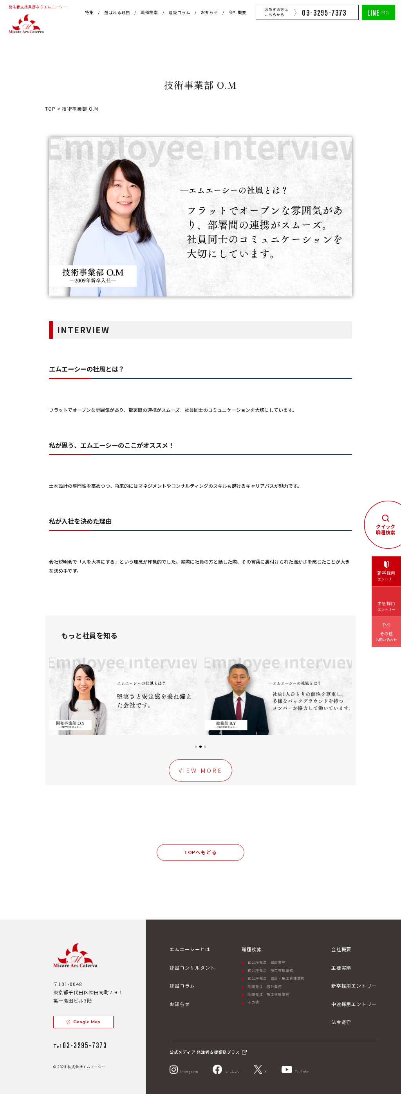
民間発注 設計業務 (264, 986)
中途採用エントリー (354, 1004)
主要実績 (341, 967)
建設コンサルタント (192, 967)
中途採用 (387, 606)
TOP (51, 108)
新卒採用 (387, 576)
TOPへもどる (200, 852)
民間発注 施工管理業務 (268, 994)
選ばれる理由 (117, 12)
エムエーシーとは (190, 949)
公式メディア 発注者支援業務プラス (205, 1052)
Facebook (226, 1069)
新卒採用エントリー (354, 985)
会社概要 (237, 12)
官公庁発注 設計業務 (266, 962)
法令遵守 (341, 1022)
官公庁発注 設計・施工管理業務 (276, 978)
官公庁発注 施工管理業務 (270, 970)
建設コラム (179, 12)
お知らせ (209, 12)
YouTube (295, 1069)
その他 (253, 1002)
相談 (378, 11)
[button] (58, 696)
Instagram (184, 1069)
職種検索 (149, 12)
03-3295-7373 (324, 12)
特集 (89, 12)
